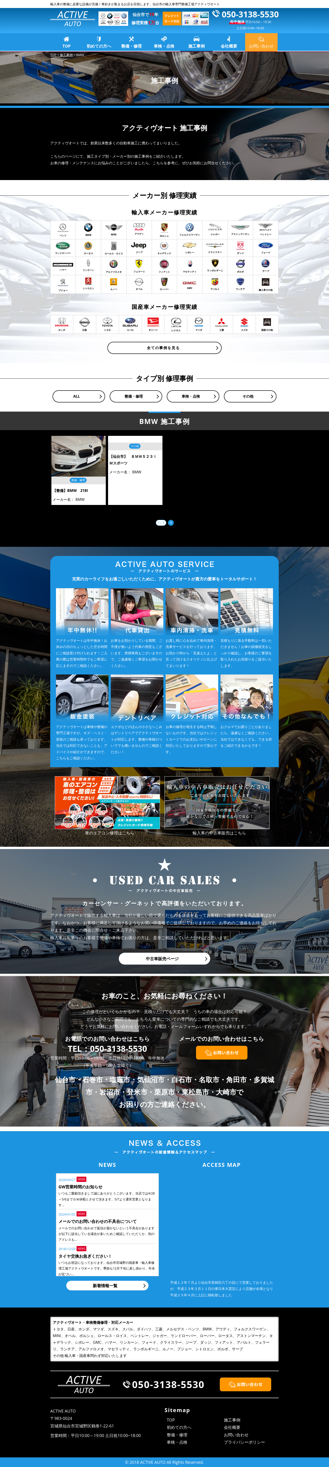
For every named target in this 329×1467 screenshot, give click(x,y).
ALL (76, 396)
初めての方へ (99, 46)
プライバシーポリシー (244, 1442)
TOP (66, 46)
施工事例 (196, 46)
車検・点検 (164, 46)
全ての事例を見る (163, 347)
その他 (247, 396)
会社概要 (229, 46)
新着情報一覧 (105, 1285)
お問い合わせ (236, 1434)
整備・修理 (131, 46)
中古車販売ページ (162, 958)
